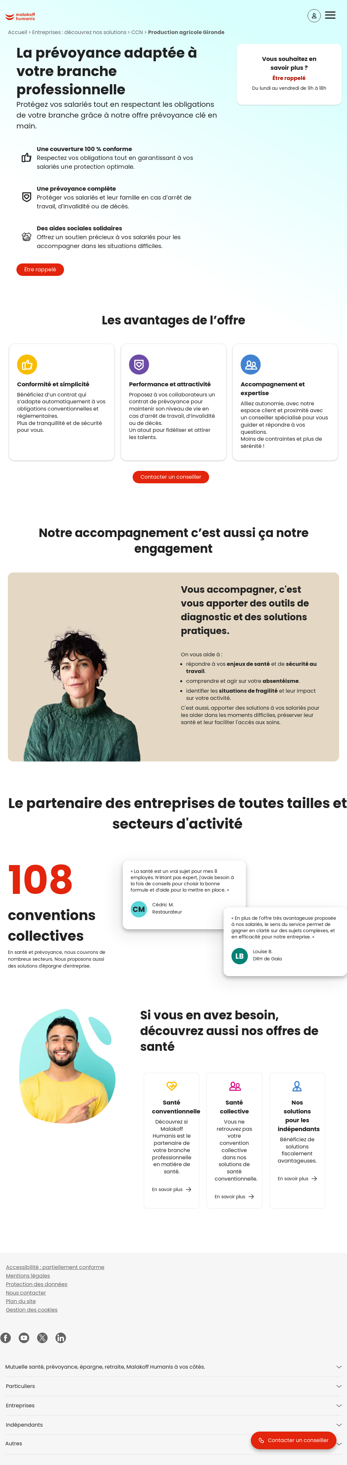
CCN (137, 32)
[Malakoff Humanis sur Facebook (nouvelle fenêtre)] (5, 1338)
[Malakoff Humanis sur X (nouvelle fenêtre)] (42, 1338)
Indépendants (24, 1425)
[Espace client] (314, 15)
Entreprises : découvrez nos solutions (79, 32)
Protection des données (36, 1284)
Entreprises (20, 1405)
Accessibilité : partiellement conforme (55, 1267)
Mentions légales (28, 1276)
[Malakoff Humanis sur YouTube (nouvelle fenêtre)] (24, 1338)
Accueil (17, 32)
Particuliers (20, 1386)
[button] (335, 15)
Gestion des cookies (31, 1310)
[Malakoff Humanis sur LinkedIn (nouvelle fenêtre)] (60, 1338)
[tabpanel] (252, 665)
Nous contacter (26, 1293)
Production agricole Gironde (186, 32)
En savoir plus (167, 1189)
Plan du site (21, 1301)
